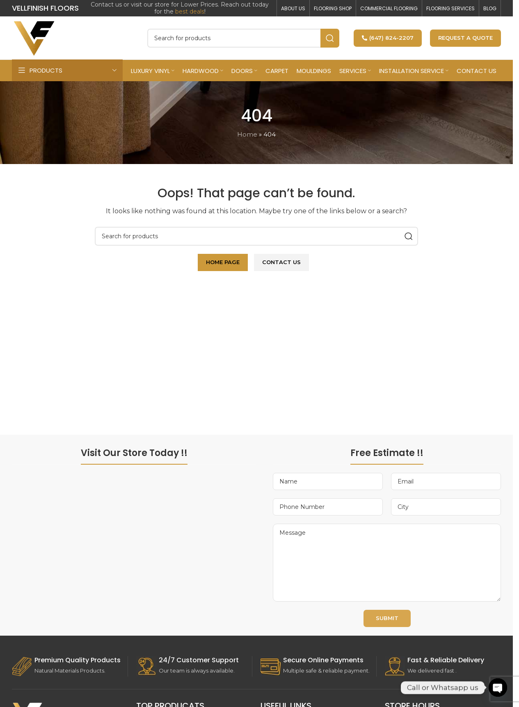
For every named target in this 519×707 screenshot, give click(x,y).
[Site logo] (34, 37)
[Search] (243, 38)
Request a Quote (465, 37)
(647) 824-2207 (388, 37)
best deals (189, 11)
